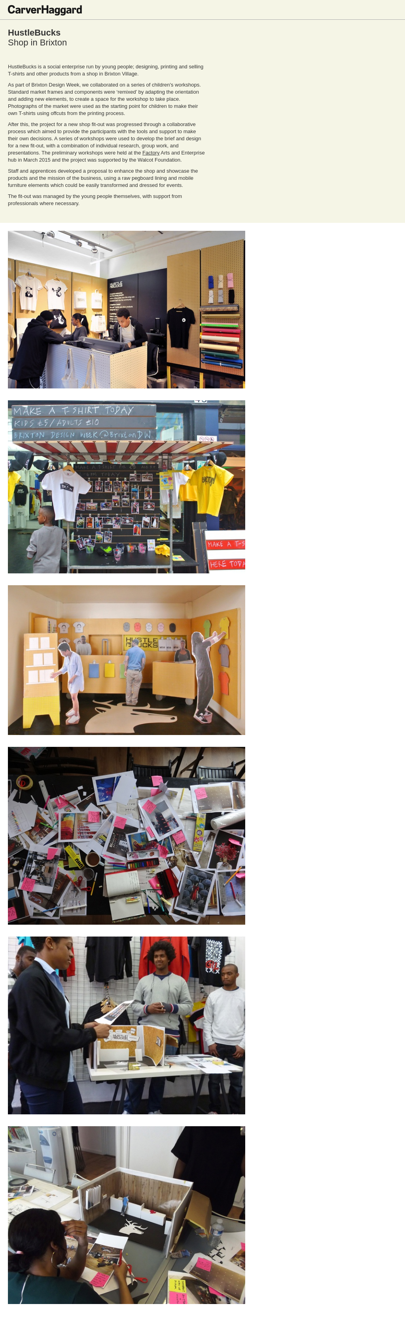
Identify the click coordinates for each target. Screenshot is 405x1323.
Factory (150, 153)
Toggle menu (391, 10)
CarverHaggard (45, 10)
